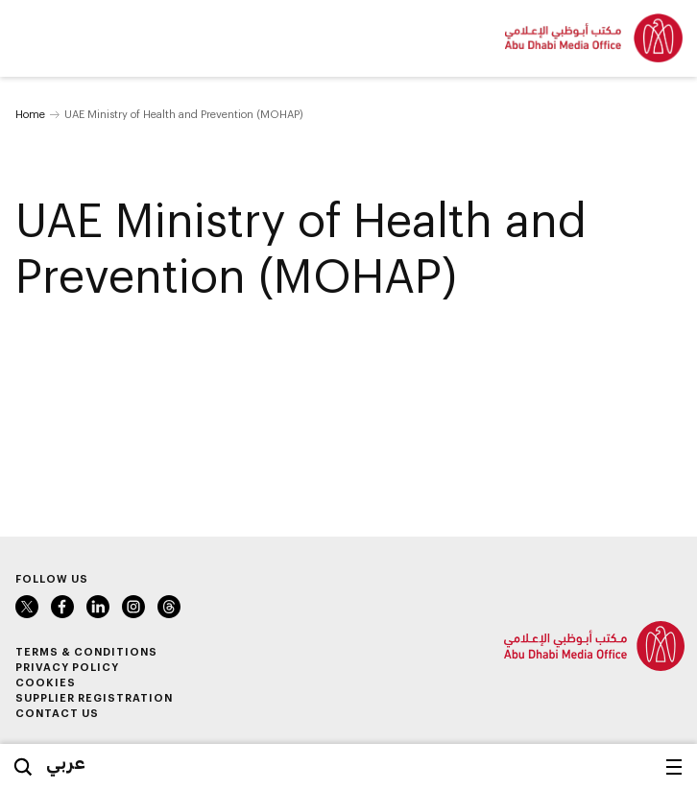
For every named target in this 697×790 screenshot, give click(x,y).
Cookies (45, 682)
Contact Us (57, 712)
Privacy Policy (67, 666)
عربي (65, 762)
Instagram (133, 606)
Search (23, 767)
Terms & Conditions (86, 651)
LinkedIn (97, 606)
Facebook (62, 606)
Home (30, 114)
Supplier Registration (94, 697)
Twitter (26, 606)
